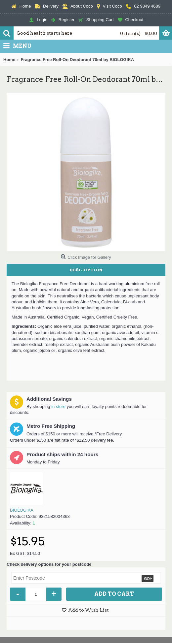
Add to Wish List (88, 610)
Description (86, 269)
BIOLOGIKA (21, 510)
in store (58, 406)
